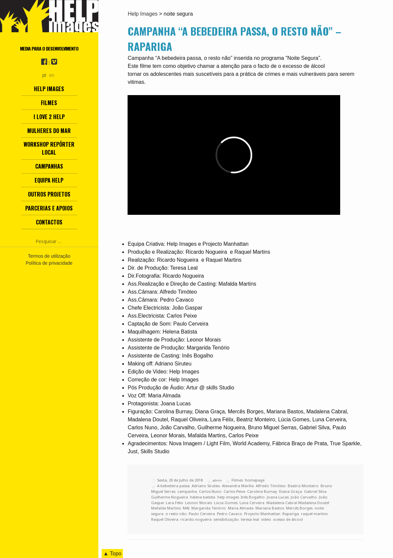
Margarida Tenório (208, 507)
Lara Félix (174, 502)
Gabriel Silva (315, 491)
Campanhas (49, 166)
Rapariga (290, 513)
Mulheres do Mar (49, 131)
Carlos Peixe (234, 491)
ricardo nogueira (196, 519)
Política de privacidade (49, 263)
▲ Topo (112, 553)
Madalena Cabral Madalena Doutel (297, 502)
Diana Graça (290, 491)
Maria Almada (240, 507)
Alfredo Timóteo (271, 485)
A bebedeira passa (173, 485)
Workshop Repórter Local (49, 148)
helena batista (202, 496)
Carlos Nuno (210, 491)
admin (217, 480)
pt (44, 75)
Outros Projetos (49, 194)
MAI (186, 507)
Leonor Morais (198, 502)
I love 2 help (49, 117)
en (51, 75)
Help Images (49, 89)
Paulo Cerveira (202, 513)
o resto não (176, 513)
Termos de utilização (49, 256)
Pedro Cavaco (229, 513)
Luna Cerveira (252, 502)
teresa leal (250, 519)
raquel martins (314, 513)
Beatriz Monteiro (303, 485)
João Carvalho (304, 496)
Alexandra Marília (238, 485)
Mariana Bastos (269, 507)
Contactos (49, 222)
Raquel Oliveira (164, 519)
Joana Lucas (278, 496)
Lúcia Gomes (226, 502)
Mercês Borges (299, 507)
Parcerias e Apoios (49, 208)
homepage (254, 480)
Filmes (49, 103)
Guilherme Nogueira (169, 496)
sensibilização (226, 519)
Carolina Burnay (262, 491)
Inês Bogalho (253, 496)
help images (228, 496)
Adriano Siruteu (206, 485)
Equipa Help (49, 180)
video (266, 519)
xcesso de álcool (288, 519)
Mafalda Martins (166, 507)
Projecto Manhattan (262, 513)
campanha (187, 491)
